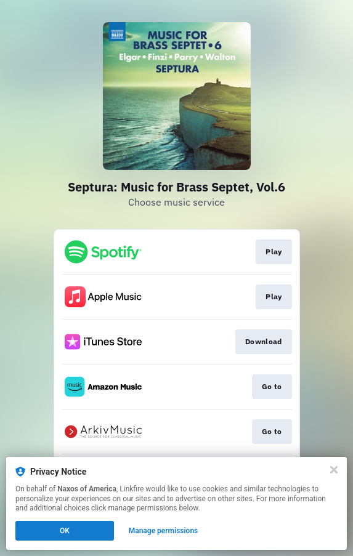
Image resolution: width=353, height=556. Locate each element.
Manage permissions (163, 530)
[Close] (334, 470)
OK (65, 530)
